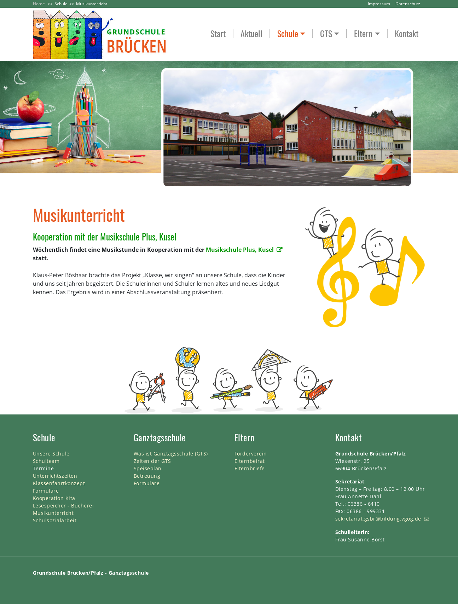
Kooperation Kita (54, 498)
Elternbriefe (249, 468)
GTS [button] (326, 33)
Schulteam (46, 461)
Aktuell (251, 33)
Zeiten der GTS (152, 461)
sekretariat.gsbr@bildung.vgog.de (378, 518)
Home (39, 4)
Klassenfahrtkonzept (59, 483)
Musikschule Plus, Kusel (240, 250)
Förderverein (250, 453)
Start (218, 33)
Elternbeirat (249, 461)
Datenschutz (407, 4)
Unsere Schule (51, 453)
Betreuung (147, 475)
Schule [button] (287, 33)
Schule (61, 4)
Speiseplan (148, 468)
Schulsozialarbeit (55, 520)
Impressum (379, 4)
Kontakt (406, 33)
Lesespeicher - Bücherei (63, 505)
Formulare (46, 490)
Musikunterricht (53, 513)
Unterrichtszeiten (55, 475)
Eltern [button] (363, 33)
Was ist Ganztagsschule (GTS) (171, 453)
